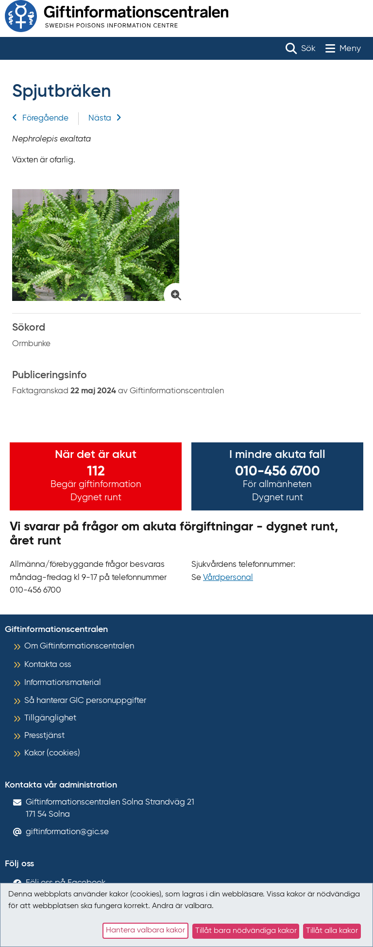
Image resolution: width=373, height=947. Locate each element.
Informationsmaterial (62, 683)
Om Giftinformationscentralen (79, 646)
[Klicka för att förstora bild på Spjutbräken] (97, 245)
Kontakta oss (47, 665)
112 (96, 471)
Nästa (104, 118)
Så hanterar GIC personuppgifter (85, 701)
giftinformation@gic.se (67, 832)
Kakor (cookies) (52, 753)
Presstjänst (44, 736)
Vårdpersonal (228, 578)
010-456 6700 (277, 471)
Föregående (40, 118)
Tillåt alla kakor (332, 931)
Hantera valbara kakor (145, 930)
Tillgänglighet (50, 718)
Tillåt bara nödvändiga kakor (246, 931)
